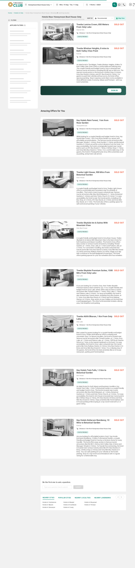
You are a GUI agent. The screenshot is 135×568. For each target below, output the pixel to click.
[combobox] (39, 5)
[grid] (83, 245)
